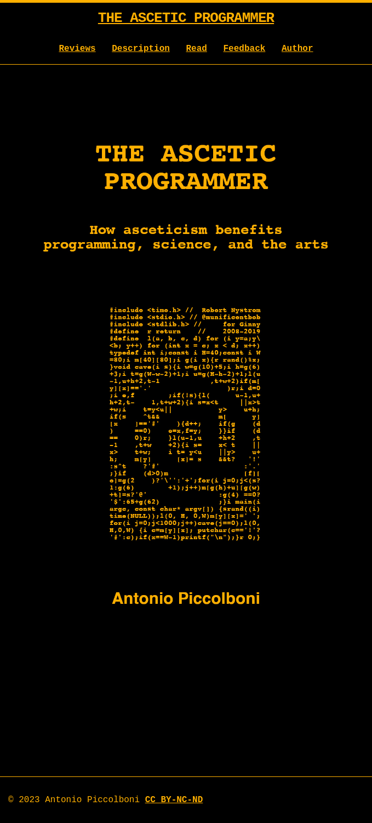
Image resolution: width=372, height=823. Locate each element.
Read (196, 49)
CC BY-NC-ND (174, 800)
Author (297, 49)
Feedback (245, 49)
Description (141, 49)
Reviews (77, 49)
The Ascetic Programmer (186, 18)
